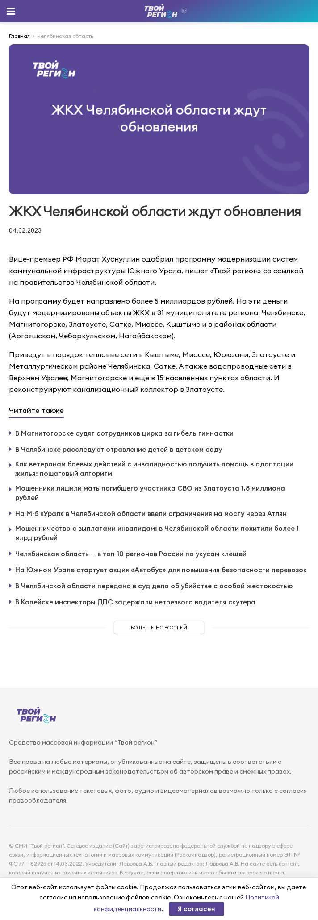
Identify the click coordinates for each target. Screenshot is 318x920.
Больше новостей (159, 627)
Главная (19, 36)
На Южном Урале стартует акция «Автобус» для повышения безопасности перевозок (161, 570)
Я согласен (196, 908)
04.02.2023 (25, 230)
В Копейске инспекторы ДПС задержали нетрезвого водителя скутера (135, 602)
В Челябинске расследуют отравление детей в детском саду (118, 449)
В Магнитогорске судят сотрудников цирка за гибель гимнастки (124, 433)
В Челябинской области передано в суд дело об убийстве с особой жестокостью (154, 586)
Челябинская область (65, 36)
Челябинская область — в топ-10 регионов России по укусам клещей (131, 554)
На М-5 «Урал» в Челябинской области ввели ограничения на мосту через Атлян (151, 513)
